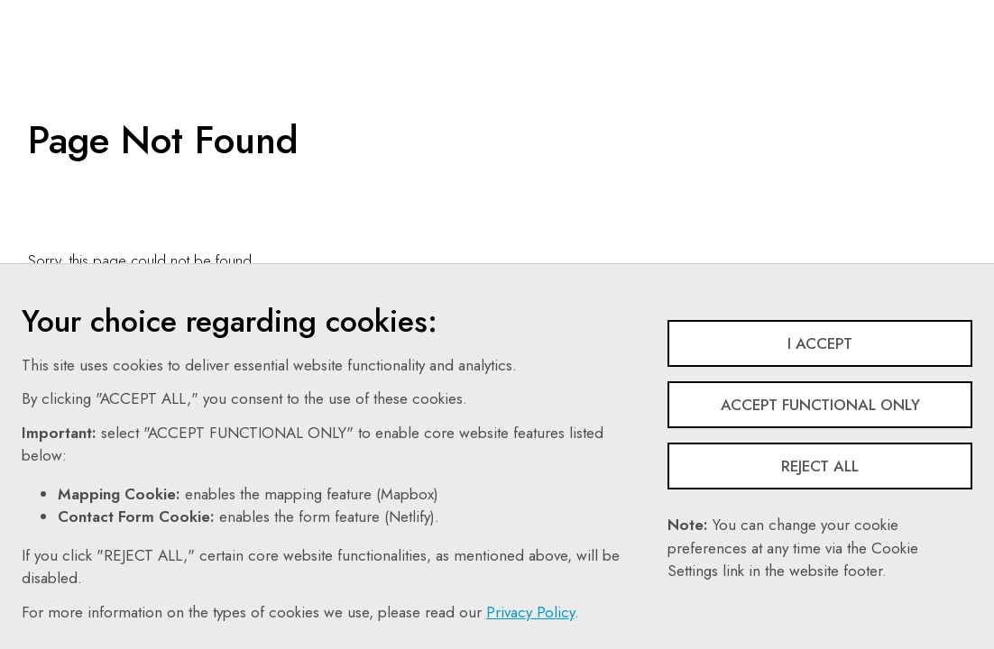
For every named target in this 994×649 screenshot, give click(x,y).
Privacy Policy (530, 612)
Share (816, 13)
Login (890, 13)
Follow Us (730, 13)
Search (641, 13)
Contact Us (561, 13)
